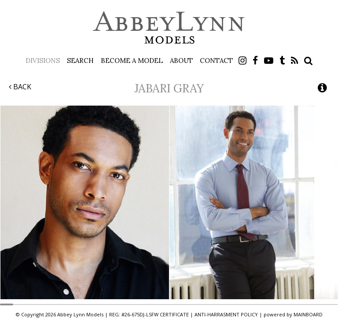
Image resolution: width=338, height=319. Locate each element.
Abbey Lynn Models (169, 27)
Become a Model (132, 60)
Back (20, 87)
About (181, 60)
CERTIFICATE (174, 314)
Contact (216, 60)
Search (80, 60)
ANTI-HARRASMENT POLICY (226, 314)
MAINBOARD (308, 314)
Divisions (43, 60)
